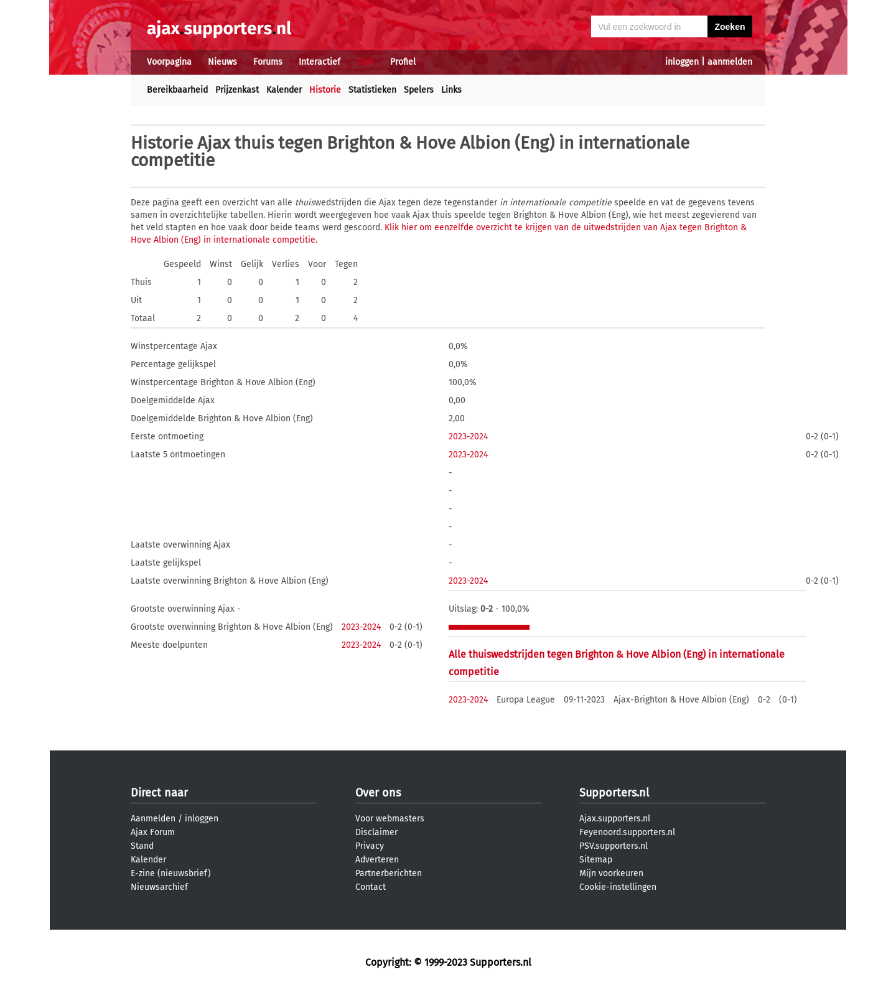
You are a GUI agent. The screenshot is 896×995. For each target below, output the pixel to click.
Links (451, 90)
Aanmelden (153, 818)
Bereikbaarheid (177, 90)
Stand (142, 846)
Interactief (319, 62)
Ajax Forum (153, 832)
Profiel (403, 62)
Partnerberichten (388, 873)
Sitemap (595, 859)
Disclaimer (376, 832)
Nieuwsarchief (159, 887)
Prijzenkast (237, 90)
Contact (370, 887)
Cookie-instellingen (617, 887)
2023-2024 (468, 436)
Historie (325, 90)
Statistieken (372, 90)
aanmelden (729, 62)
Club (365, 62)
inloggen (682, 62)
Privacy (369, 846)
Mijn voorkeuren (611, 873)
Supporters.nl (614, 793)
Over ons (378, 793)
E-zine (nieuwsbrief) (171, 873)
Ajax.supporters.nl (614, 818)
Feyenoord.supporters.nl (627, 832)
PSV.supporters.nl (613, 846)
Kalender (284, 90)
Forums (267, 62)
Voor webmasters (389, 818)
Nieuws (222, 62)
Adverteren (377, 859)
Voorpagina (169, 62)
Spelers (419, 90)
